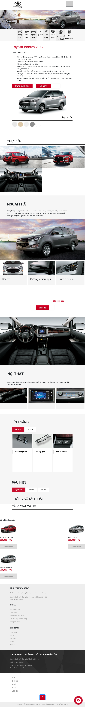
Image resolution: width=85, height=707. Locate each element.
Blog (14, 688)
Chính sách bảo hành (17, 616)
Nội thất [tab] (31, 490)
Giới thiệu (13, 639)
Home (14, 678)
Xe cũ (12, 642)
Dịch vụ (12, 645)
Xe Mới (12, 636)
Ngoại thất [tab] (18, 490)
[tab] (14, 124)
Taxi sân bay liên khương (18, 619)
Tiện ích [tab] (43, 490)
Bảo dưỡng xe (15, 609)
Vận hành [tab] (18, 429)
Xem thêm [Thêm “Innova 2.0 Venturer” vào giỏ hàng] (8, 547)
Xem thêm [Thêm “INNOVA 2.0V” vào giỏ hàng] (76, 547)
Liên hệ (15, 691)
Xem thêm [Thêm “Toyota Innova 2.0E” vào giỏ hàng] (8, 576)
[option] (41, 273)
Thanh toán (14, 632)
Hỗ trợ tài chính (15, 622)
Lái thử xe (13, 613)
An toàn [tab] (30, 429)
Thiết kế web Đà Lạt (61, 704)
